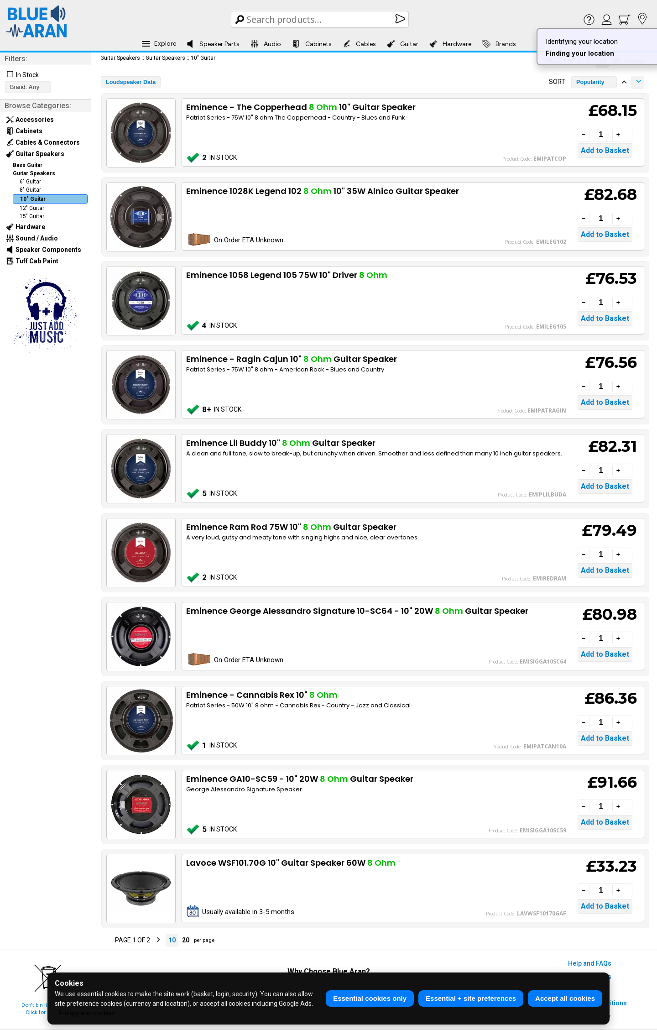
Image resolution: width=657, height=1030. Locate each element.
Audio (265, 44)
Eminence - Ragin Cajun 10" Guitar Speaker (291, 359)
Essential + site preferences (471, 998)
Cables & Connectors (43, 142)
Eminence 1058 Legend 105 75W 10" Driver (286, 275)
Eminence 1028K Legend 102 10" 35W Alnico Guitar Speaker (322, 191)
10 (172, 940)
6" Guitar (30, 181)
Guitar (402, 44)
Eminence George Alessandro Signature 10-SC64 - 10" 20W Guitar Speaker (357, 611)
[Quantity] (601, 134)
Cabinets (312, 44)
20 (185, 940)
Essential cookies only (370, 998)
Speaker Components (43, 250)
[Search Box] (320, 19)
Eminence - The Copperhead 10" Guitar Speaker (301, 107)
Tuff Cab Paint (32, 261)
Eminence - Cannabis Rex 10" (262, 695)
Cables (359, 44)
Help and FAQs (589, 963)
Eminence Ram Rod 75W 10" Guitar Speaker (291, 527)
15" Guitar (32, 216)
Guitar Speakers (35, 154)
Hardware (450, 44)
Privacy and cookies (86, 1013)
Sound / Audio (32, 238)
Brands (499, 44)
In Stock (27, 74)
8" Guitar (30, 190)
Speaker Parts (213, 44)
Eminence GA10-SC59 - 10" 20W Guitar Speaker (299, 778)
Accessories (30, 119)
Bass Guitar (27, 165)
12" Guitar (32, 208)
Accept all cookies (565, 998)
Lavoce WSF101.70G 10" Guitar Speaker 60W (291, 862)
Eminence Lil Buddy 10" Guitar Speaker (280, 443)
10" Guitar (33, 199)
